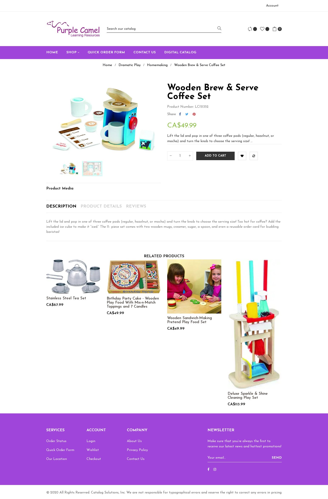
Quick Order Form (60, 450)
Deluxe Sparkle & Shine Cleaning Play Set (248, 396)
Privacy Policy (137, 450)
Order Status (56, 441)
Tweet (186, 114)
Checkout (94, 459)
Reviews (136, 206)
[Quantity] (180, 156)
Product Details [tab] (101, 206)
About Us (134, 441)
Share (180, 114)
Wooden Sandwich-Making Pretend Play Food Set (189, 320)
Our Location (56, 459)
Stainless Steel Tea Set (66, 298)
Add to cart (215, 155)
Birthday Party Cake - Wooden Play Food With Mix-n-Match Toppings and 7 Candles (133, 303)
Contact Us (135, 459)
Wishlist (93, 450)
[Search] (164, 29)
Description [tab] (61, 206)
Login (91, 441)
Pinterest (194, 114)
